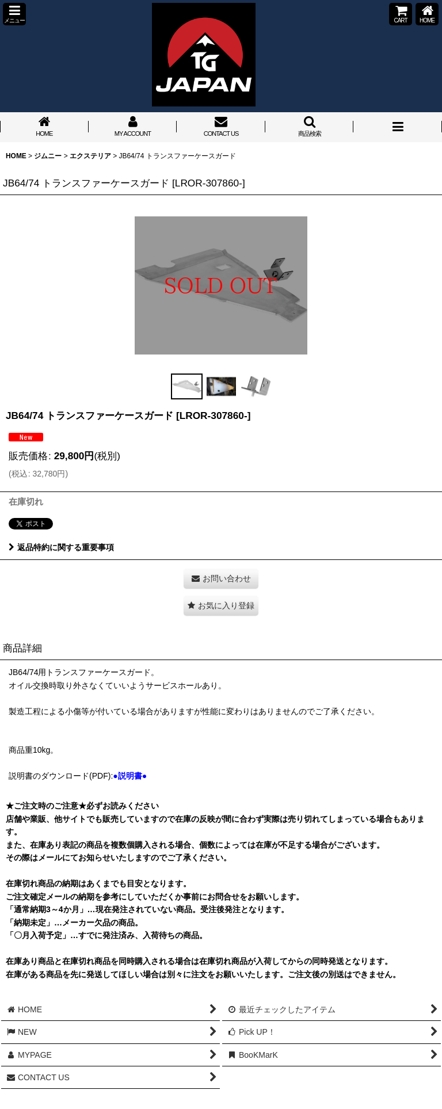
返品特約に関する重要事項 (61, 547)
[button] (14, 14)
